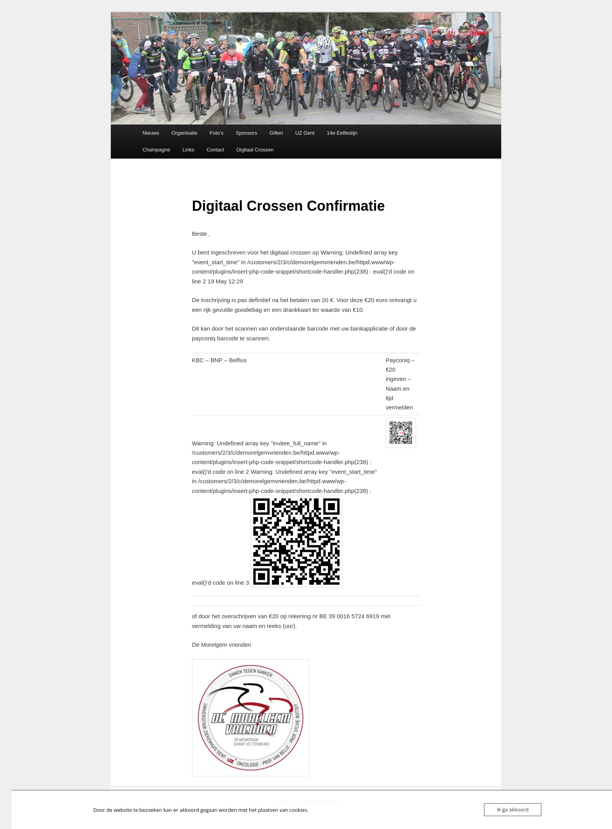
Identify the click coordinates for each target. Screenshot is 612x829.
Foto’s (216, 133)
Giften (276, 133)
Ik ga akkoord (512, 809)
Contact (215, 150)
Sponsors (246, 133)
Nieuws (150, 133)
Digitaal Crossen (255, 150)
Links (188, 150)
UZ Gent (305, 133)
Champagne (156, 150)
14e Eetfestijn (342, 133)
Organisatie (184, 133)
